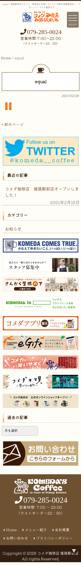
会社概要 (62, 530)
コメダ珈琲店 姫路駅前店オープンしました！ (42, 192)
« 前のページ (13, 124)
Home (11, 530)
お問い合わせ (17, 538)
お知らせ (13, 229)
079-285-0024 (44, 32)
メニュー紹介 (36, 530)
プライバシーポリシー (54, 538)
